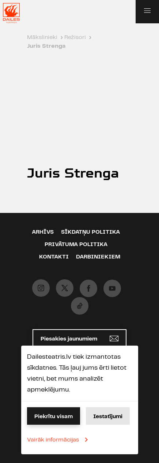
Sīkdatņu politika (90, 232)
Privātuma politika (76, 244)
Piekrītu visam (53, 416)
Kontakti (54, 257)
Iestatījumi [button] (107, 416)
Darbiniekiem (98, 257)
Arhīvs (43, 232)
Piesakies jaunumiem (79, 338)
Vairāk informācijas (59, 439)
